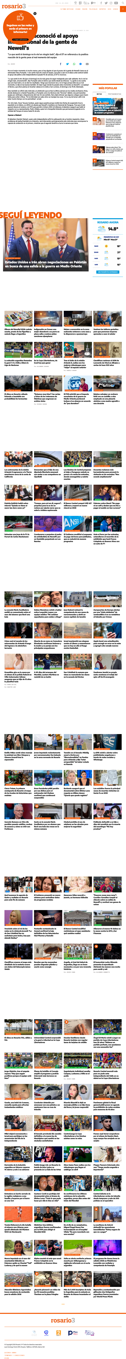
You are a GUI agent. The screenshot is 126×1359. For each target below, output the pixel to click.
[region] (63, 20)
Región (84, 9)
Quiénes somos (10, 1353)
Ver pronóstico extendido (108, 272)
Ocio (109, 9)
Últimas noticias (67, 9)
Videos (115, 9)
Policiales (93, 9)
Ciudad (77, 9)
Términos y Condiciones (14, 1355)
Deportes (102, 9)
